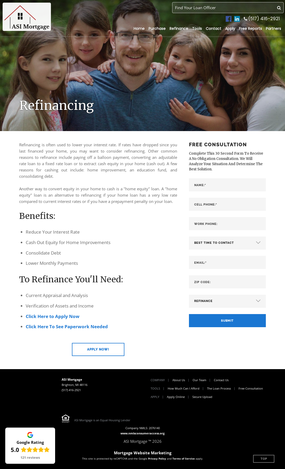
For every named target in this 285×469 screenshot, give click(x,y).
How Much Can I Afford (183, 388)
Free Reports (250, 28)
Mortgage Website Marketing (142, 452)
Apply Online (176, 397)
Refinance (179, 28)
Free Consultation (251, 388)
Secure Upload (202, 397)
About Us (178, 380)
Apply (230, 28)
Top (264, 459)
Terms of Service (183, 458)
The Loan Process (219, 388)
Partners (273, 28)
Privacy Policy (157, 458)
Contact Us (221, 380)
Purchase (157, 28)
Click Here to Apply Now (53, 316)
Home (139, 28)
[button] (98, 349)
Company (158, 380)
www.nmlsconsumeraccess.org (142, 433)
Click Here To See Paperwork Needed (67, 327)
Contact (213, 28)
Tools (197, 28)
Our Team (199, 380)
